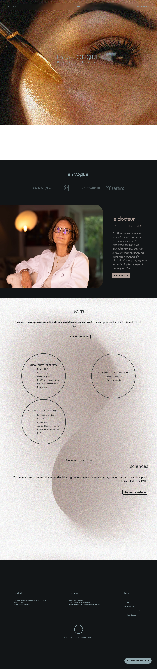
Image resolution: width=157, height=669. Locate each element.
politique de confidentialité (133, 610)
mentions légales (130, 614)
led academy (129, 606)
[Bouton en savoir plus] (138, 661)
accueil (126, 602)
